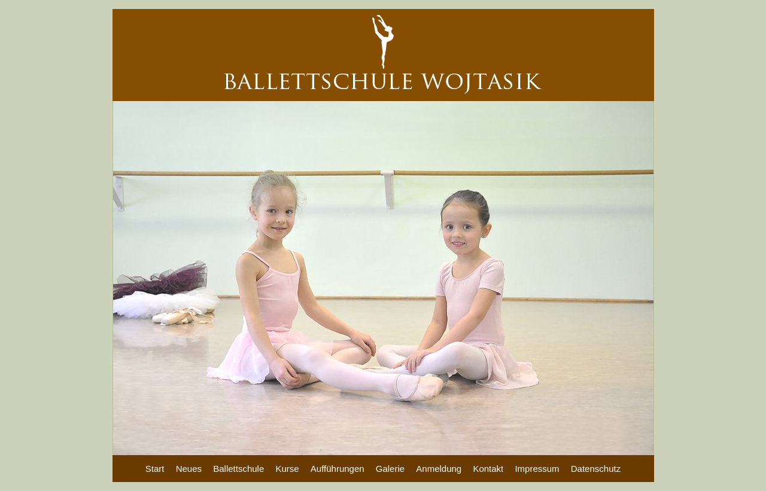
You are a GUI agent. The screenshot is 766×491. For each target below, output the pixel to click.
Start (155, 468)
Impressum (537, 468)
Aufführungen (337, 468)
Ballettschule (238, 468)
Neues (189, 468)
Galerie (390, 468)
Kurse (287, 468)
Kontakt (488, 468)
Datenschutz (596, 468)
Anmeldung (438, 468)
